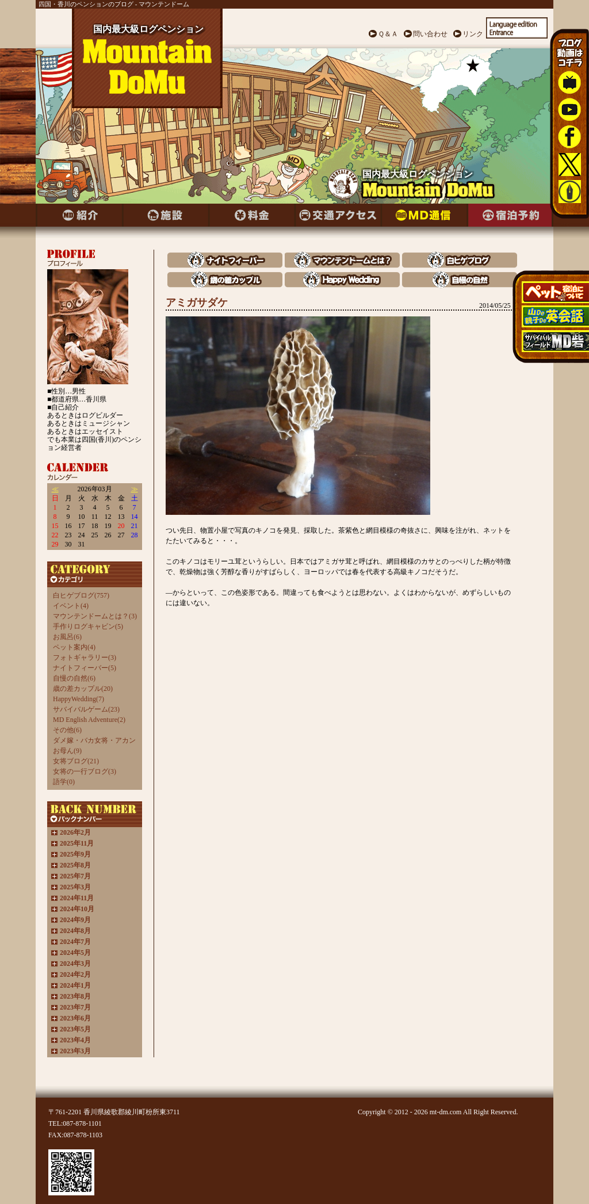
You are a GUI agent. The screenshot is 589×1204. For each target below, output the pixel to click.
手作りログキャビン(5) (88, 626)
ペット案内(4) (74, 647)
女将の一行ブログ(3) (84, 771)
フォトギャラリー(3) (84, 657)
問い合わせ (430, 34)
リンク (472, 34)
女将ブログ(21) (76, 761)
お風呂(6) (67, 637)
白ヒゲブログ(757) (81, 595)
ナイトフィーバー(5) (84, 668)
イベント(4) (71, 606)
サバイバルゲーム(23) (86, 709)
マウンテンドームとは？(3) (95, 616)
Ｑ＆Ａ (388, 34)
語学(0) (64, 782)
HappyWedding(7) (78, 699)
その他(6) (67, 730)
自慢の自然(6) (74, 678)
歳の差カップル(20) (83, 689)
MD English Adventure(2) (89, 720)
